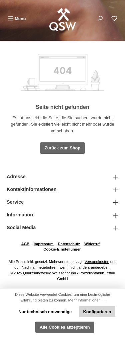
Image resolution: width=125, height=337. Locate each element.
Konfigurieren (97, 311)
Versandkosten (97, 262)
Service (15, 202)
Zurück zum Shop (62, 147)
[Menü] (16, 18)
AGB (25, 244)
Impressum (44, 244)
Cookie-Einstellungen (62, 249)
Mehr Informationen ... (86, 300)
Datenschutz (69, 244)
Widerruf (92, 244)
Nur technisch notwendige (45, 311)
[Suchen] (100, 18)
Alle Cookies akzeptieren (65, 327)
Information (20, 214)
